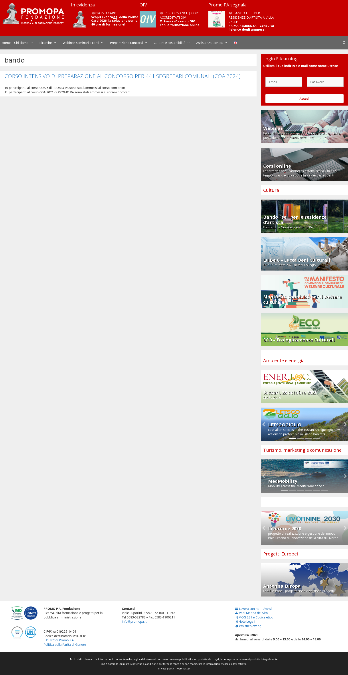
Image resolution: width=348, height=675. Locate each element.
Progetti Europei (280, 554)
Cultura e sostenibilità (174, 42)
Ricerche (50, 42)
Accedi (304, 98)
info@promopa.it (134, 621)
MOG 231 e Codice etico (254, 617)
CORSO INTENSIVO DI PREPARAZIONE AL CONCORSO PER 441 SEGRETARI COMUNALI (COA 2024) (122, 76)
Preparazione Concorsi (131, 42)
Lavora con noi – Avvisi (253, 608)
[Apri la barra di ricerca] (344, 42)
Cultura (271, 190)
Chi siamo (26, 42)
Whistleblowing (248, 626)
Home (6, 43)
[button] (263, 424)
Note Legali (245, 621)
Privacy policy (166, 668)
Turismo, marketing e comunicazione (302, 450)
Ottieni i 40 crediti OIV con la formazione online (180, 23)
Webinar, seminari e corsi (85, 42)
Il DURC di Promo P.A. (59, 640)
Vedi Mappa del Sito (251, 613)
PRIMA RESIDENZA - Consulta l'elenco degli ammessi (251, 27)
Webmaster (183, 668)
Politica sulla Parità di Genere (65, 644)
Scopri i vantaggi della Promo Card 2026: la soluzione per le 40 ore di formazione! (114, 21)
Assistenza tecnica (214, 42)
